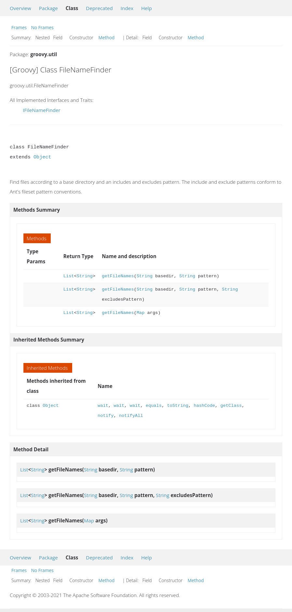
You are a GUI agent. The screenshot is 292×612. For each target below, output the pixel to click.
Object (42, 157)
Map (141, 313)
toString (178, 406)
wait (103, 406)
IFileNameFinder (41, 110)
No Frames (42, 27)
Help (146, 8)
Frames (19, 27)
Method (107, 37)
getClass (231, 406)
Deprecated (99, 8)
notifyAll (131, 416)
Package (48, 8)
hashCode (204, 406)
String (85, 276)
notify (105, 416)
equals (154, 406)
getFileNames (118, 276)
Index (127, 8)
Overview (20, 8)
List (68, 276)
